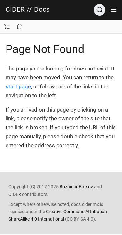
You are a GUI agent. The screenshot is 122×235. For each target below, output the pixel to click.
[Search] (99, 10)
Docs (42, 9)
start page (18, 86)
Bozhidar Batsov (76, 186)
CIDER (15, 9)
